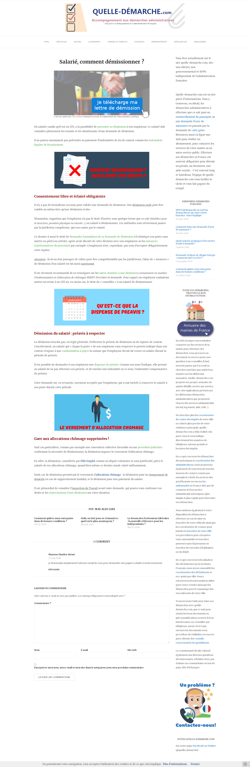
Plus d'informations (175, 764)
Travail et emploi (117, 41)
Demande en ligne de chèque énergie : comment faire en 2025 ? (195, 256)
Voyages (139, 41)
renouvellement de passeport (193, 116)
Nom (37, 650)
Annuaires (200, 41)
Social (77, 41)
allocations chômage (108, 474)
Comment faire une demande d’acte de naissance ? (195, 228)
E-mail (84, 650)
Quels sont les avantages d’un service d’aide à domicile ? (195, 242)
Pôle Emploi (88, 461)
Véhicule (61, 41)
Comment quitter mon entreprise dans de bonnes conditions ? (193, 270)
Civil (46, 41)
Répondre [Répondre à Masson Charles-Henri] (54, 569)
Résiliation (180, 41)
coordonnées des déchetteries (192, 572)
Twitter (212, 745)
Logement (94, 41)
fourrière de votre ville (199, 531)
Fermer (195, 764)
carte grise (198, 130)
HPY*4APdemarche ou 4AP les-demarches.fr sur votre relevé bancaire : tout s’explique (192, 213)
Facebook (198, 745)
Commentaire (42, 603)
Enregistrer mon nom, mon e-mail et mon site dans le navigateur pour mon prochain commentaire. (89, 667)
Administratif (159, 41)
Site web (132, 650)
